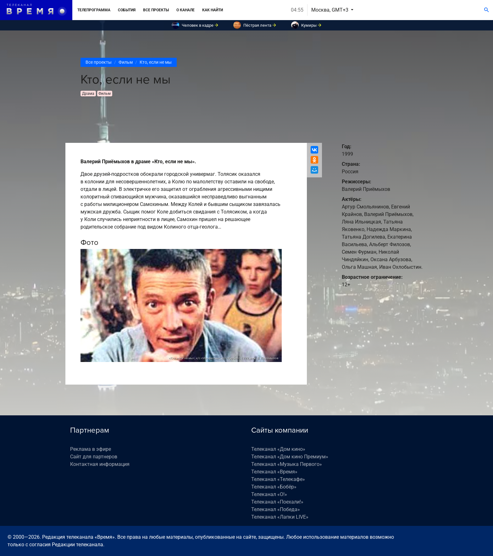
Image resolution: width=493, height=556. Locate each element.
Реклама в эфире (90, 449)
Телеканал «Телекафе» (278, 479)
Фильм (126, 62)
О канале (185, 10)
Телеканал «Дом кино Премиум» (289, 457)
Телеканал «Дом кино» (278, 449)
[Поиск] (486, 10)
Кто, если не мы (156, 62)
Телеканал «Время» (274, 472)
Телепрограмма (93, 10)
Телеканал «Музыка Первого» (286, 464)
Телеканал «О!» (269, 494)
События (127, 10)
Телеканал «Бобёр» (273, 487)
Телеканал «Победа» (275, 509)
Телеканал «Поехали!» (277, 502)
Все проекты (156, 10)
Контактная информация (100, 464)
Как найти (212, 10)
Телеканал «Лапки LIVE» (279, 517)
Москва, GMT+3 (330, 10)
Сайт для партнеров (93, 457)
